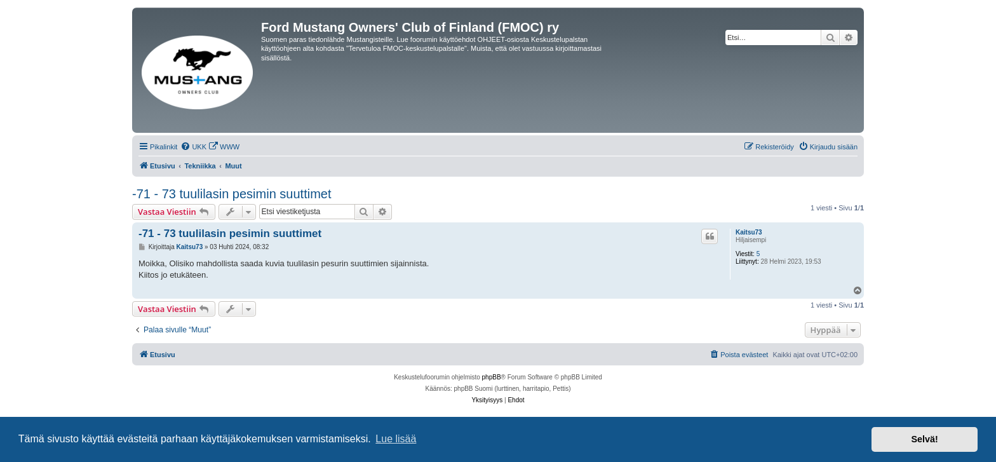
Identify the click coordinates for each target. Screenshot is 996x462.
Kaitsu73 (749, 232)
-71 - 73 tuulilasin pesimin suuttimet (231, 194)
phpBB (491, 377)
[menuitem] (193, 146)
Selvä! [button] (924, 439)
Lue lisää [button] (395, 438)
